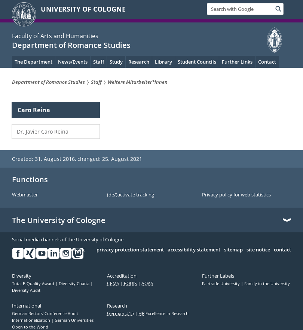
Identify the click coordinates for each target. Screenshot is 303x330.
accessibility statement (194, 250)
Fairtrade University (221, 283)
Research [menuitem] (138, 61)
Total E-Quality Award (33, 283)
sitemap (233, 250)
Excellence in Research (163, 313)
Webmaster (25, 195)
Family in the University (267, 283)
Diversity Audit (26, 290)
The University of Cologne (58, 220)
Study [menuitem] (116, 61)
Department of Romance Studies (71, 45)
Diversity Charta (75, 283)
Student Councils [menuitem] (197, 61)
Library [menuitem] (163, 61)
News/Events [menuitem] (73, 61)
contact (282, 250)
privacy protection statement (130, 250)
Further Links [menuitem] (237, 61)
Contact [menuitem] (267, 61)
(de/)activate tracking (130, 195)
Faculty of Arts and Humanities (55, 36)
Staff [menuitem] (98, 61)
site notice (258, 250)
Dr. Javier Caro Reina (42, 131)
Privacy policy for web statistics (236, 195)
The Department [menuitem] (33, 61)
